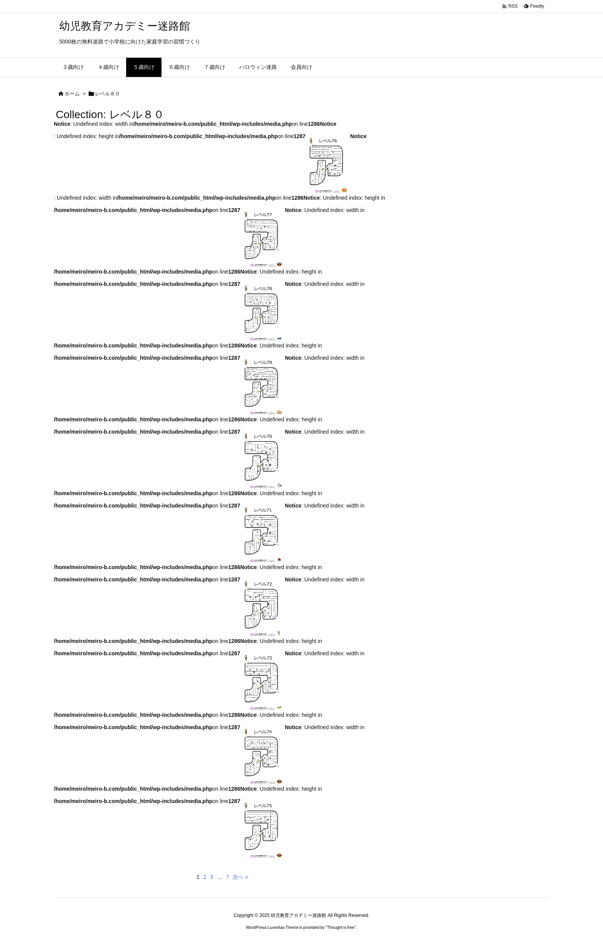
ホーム (72, 94)
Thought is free (340, 927)
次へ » (240, 877)
